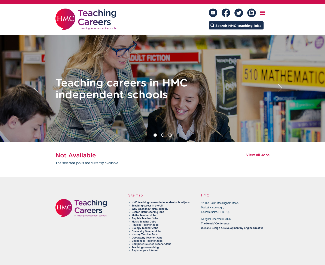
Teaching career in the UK (147, 205)
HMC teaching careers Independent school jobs (161, 202)
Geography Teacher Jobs (147, 237)
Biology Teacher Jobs (145, 228)
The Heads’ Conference (215, 223)
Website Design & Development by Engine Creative (232, 228)
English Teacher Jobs (145, 218)
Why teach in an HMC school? (150, 208)
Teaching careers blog (145, 247)
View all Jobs (258, 155)
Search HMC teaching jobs (148, 212)
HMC (205, 195)
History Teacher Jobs (145, 234)
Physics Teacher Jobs (145, 224)
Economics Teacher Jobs (147, 240)
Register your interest (145, 250)
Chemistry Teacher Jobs (146, 231)
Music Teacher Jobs (144, 221)
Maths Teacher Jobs (144, 215)
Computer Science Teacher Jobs (151, 244)
